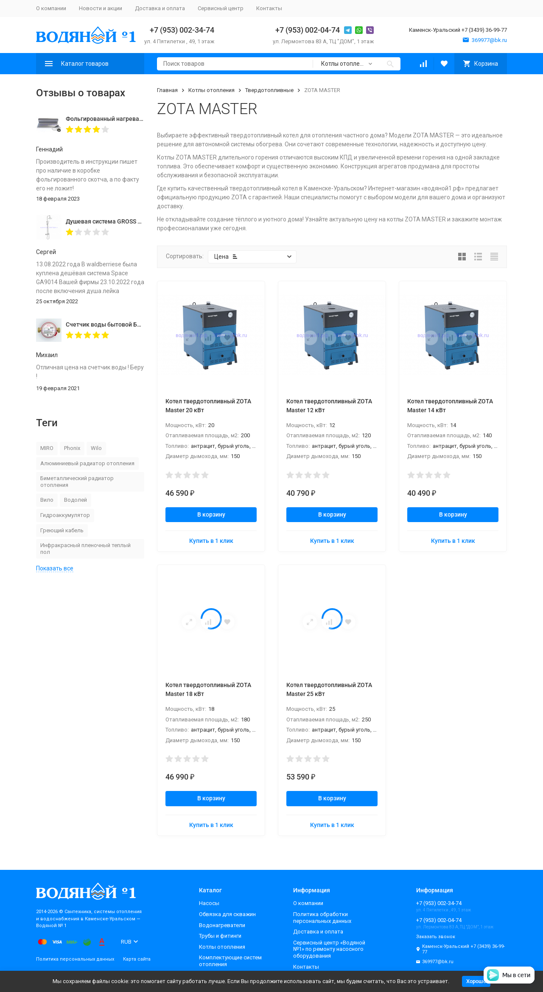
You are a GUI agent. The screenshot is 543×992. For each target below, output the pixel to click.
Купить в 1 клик (211, 540)
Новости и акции (100, 8)
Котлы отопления (211, 90)
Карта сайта (137, 959)
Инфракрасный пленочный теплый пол (85, 548)
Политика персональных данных (75, 959)
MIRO (46, 448)
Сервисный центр (221, 8)
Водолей (75, 500)
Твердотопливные (269, 90)
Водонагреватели (222, 925)
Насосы (209, 903)
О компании (51, 8)
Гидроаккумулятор (65, 515)
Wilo (96, 448)
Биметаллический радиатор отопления (77, 481)
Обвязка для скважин (227, 914)
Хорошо (476, 981)
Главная (167, 90)
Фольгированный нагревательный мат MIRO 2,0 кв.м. (141, 118)
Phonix (72, 448)
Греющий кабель (62, 530)
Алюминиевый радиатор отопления (87, 463)
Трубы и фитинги (220, 936)
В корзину (211, 514)
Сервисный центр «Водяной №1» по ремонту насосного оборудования (329, 949)
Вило (46, 500)
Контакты (269, 8)
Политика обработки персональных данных (322, 917)
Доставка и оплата (160, 8)
